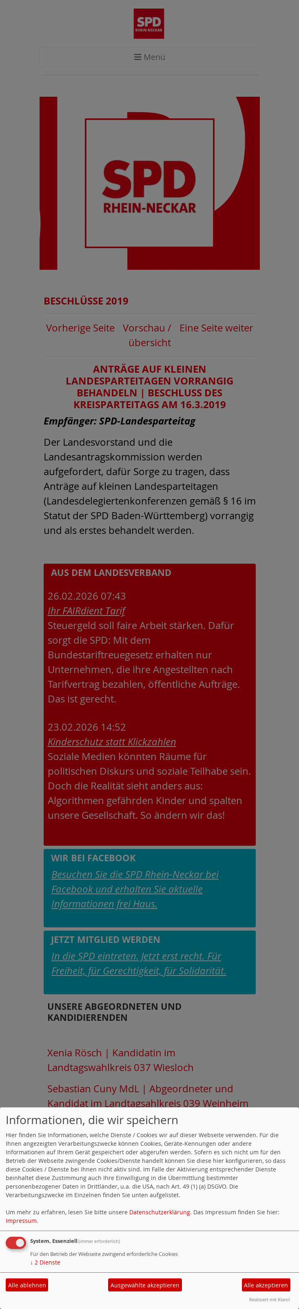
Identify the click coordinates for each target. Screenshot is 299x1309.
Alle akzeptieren (266, 1285)
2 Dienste (45, 1262)
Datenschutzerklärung (159, 1212)
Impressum (21, 1221)
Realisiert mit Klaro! (269, 1299)
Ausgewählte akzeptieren (145, 1285)
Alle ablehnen (27, 1285)
